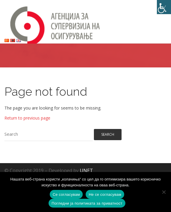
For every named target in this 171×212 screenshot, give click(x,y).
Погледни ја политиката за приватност (87, 203)
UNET (86, 170)
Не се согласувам (105, 194)
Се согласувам (66, 194)
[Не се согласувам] (164, 192)
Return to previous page (27, 118)
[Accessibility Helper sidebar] (164, 7)
